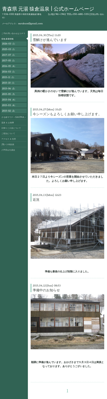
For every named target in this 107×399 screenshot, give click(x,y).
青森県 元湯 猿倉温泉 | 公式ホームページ (48, 8)
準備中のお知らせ (46, 290)
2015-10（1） (8, 82)
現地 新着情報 (7, 38)
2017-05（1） (9, 60)
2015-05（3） (9, 94)
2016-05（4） (9, 66)
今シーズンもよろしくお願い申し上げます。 (67, 114)
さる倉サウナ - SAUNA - (13, 117)
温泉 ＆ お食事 (7, 122)
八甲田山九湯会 (8, 150)
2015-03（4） (9, 105)
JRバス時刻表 (7, 144)
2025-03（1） (9, 49)
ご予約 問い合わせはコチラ (13, 33)
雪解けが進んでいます (50, 39)
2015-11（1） (8, 77)
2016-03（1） (9, 71)
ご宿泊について (8, 133)
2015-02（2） (9, 111)
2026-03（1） (9, 43)
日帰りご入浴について (11, 128)
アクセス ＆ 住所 (8, 139)
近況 (36, 199)
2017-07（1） (9, 55)
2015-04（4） (9, 99)
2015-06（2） (9, 88)
